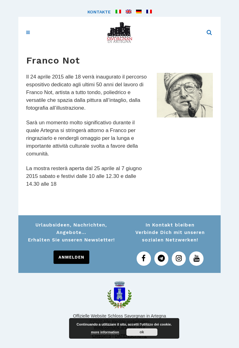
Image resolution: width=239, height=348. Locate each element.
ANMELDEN (71, 257)
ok (142, 332)
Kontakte (99, 11)
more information (105, 332)
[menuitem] (116, 12)
